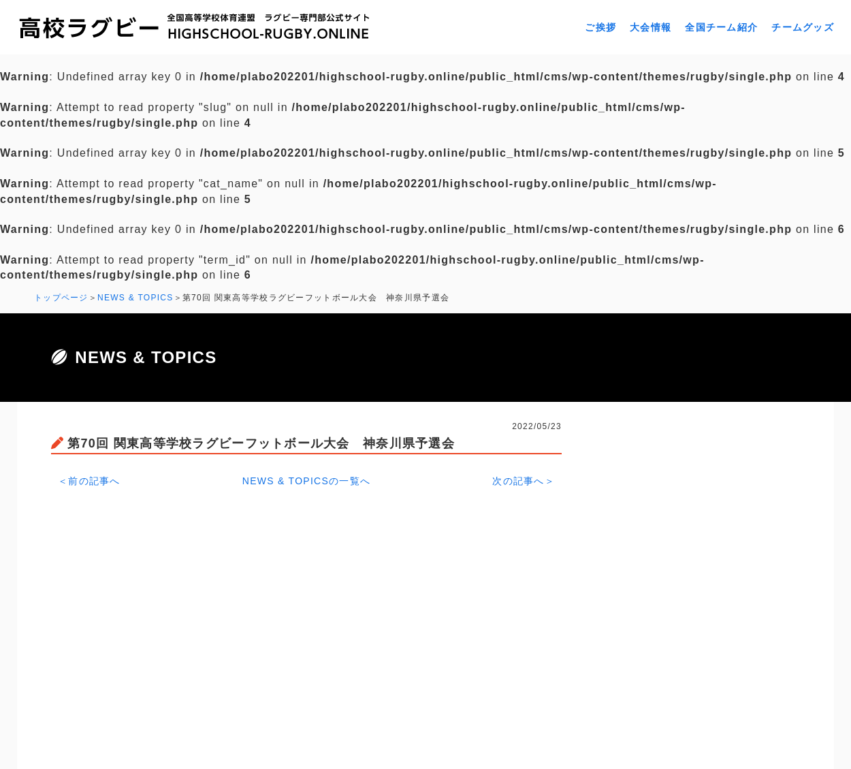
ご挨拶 (600, 27)
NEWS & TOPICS (135, 297)
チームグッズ (802, 27)
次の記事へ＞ (523, 480)
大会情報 (650, 27)
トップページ (61, 297)
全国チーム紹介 (721, 27)
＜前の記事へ (89, 480)
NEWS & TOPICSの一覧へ (306, 481)
